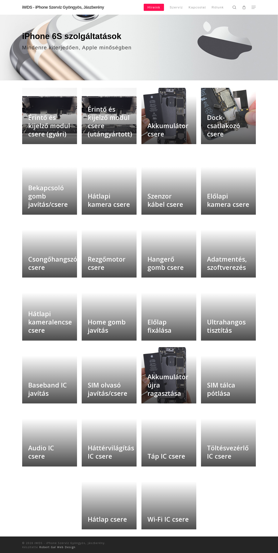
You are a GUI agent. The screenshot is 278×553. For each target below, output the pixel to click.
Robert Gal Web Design (57, 547)
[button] (254, 7)
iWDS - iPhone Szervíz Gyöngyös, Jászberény (63, 7)
